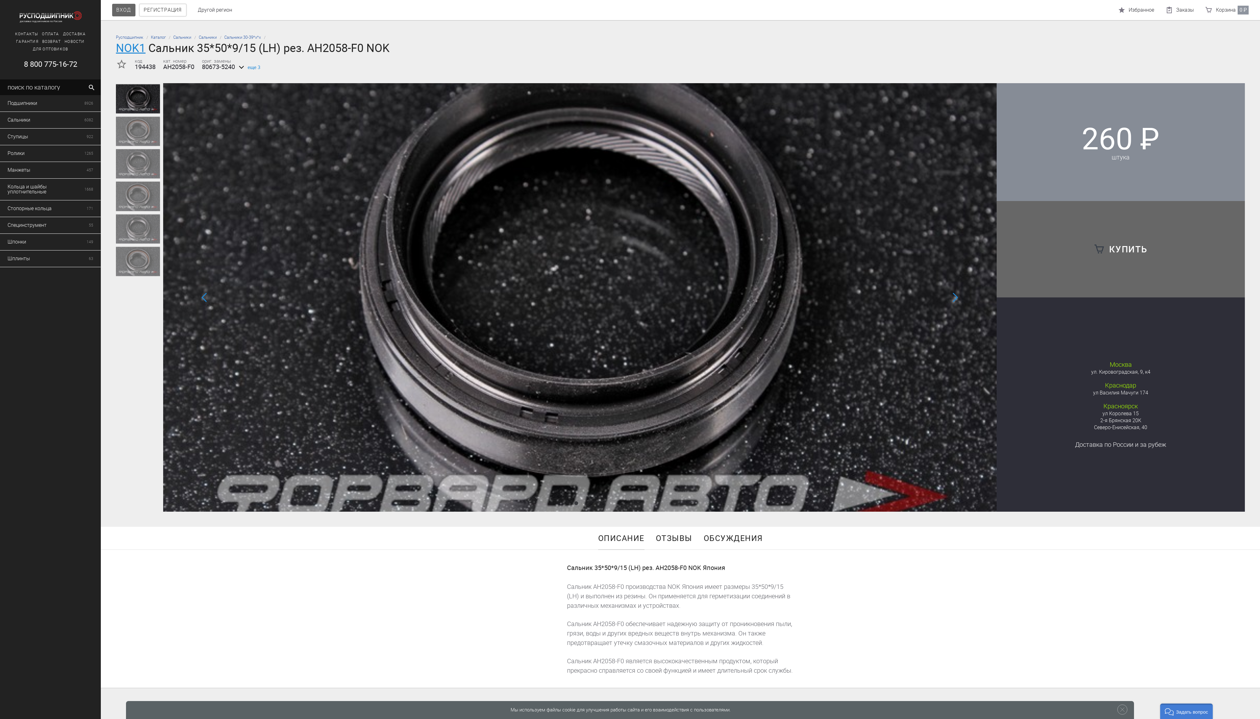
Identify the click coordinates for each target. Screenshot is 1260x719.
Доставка (50, 34)
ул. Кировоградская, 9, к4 (1120, 372)
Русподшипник (129, 37)
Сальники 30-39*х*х (242, 37)
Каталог (158, 37)
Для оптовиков (27, 49)
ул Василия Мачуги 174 (1120, 393)
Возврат (28, 41)
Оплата (27, 34)
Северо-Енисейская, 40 (1120, 427)
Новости (51, 41)
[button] (576, 503)
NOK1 (131, 48)
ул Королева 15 (1120, 414)
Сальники (182, 37)
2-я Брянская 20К (1120, 420)
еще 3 (248, 67)
